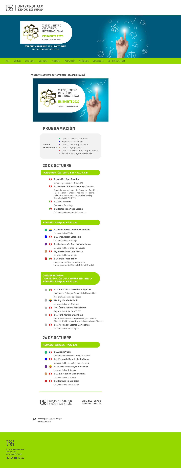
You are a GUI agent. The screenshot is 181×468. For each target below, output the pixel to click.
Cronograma (29, 61)
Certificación (84, 61)
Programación (69, 61)
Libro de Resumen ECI (116, 61)
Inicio (7, 61)
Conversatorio (98, 61)
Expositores (43, 61)
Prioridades (56, 61)
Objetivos (17, 61)
